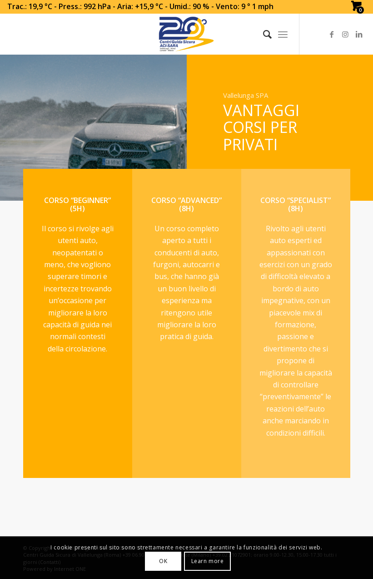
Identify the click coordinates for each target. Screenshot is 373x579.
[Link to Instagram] (345, 34)
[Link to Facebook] (331, 34)
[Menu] (283, 34)
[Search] (263, 34)
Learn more (207, 561)
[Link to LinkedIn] (359, 34)
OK (163, 561)
